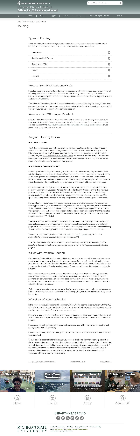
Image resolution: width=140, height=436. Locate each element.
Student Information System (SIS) (78, 234)
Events (52, 403)
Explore (30, 16)
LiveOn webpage (41, 99)
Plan (41, 16)
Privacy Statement (81, 426)
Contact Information (57, 426)
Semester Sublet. (54, 127)
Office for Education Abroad (38, 10)
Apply (53, 16)
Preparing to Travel (33, 21)
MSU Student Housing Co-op (81, 122)
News (17, 403)
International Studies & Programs (35, 7)
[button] (17, 381)
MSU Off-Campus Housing (53, 122)
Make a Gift (122, 403)
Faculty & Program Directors (99, 16)
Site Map (70, 426)
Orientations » (106, 362)
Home (19, 21)
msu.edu (68, 429)
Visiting (78, 16)
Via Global (40, 192)
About (119, 16)
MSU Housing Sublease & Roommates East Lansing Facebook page (75, 125)
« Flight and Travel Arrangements (41, 362)
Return (65, 16)
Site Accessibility (95, 426)
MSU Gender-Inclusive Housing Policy (58, 156)
